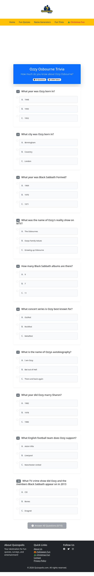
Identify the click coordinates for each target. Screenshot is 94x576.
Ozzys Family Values (31, 242)
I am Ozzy (27, 362)
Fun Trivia (59, 22)
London (26, 162)
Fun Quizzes (24, 22)
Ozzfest (26, 319)
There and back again (32, 381)
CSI (24, 495)
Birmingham (28, 143)
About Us (38, 553)
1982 (25, 406)
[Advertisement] (47, 44)
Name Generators (42, 22)
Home (12, 22)
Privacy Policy (40, 564)
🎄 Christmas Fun (76, 22)
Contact (37, 561)
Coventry (26, 152)
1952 (25, 118)
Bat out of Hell (29, 372)
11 (24, 295)
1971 (25, 205)
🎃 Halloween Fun (42, 555)
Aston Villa (27, 449)
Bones (25, 505)
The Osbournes (29, 232)
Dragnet (26, 514)
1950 (25, 109)
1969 (25, 186)
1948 (25, 99)
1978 (25, 415)
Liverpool (27, 459)
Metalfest (27, 338)
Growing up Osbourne (32, 251)
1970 (25, 195)
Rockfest (26, 328)
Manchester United (31, 468)
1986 (25, 425)
